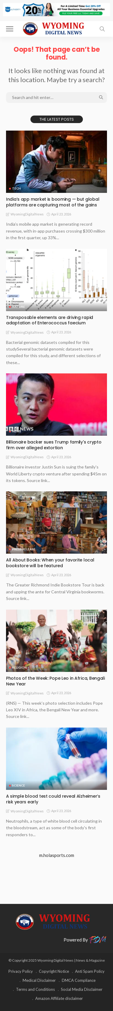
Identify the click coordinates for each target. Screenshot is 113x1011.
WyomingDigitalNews (27, 214)
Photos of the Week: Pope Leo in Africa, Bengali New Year (55, 681)
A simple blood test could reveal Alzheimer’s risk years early (53, 799)
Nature (18, 306)
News (16, 431)
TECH (16, 188)
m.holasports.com (56, 855)
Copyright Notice (54, 971)
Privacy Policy (20, 971)
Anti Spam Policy (90, 971)
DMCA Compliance (79, 980)
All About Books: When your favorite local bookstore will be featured (50, 563)
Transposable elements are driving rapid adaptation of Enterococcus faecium (49, 320)
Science (18, 785)
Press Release (23, 549)
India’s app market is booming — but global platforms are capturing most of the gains (52, 202)
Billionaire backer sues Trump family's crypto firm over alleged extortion (53, 445)
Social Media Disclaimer (81, 989)
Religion (19, 667)
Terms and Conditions (35, 989)
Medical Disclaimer (39, 980)
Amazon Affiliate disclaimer (59, 998)
